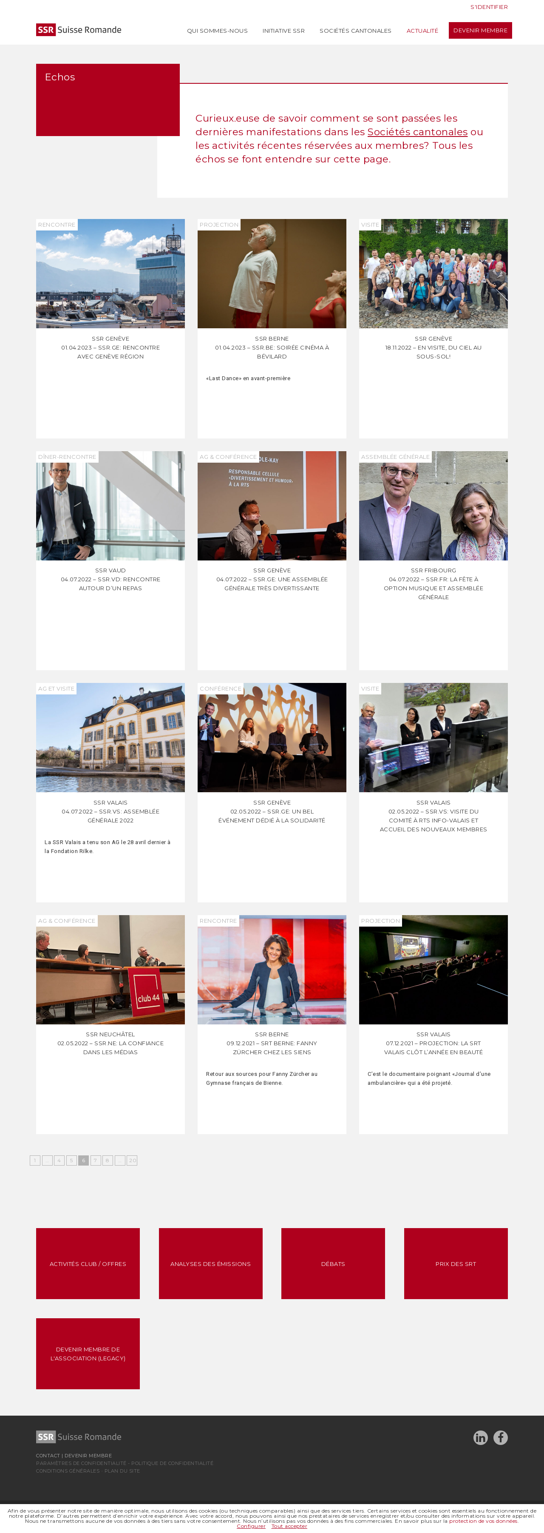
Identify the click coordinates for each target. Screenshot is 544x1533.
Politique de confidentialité (172, 1463)
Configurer (251, 1526)
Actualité (423, 30)
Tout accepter (290, 1526)
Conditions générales (67, 1471)
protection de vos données (483, 1521)
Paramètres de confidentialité (81, 1463)
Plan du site (122, 1471)
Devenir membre (480, 30)
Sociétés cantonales (356, 30)
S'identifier (489, 6)
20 (132, 1160)
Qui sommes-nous (217, 30)
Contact (48, 1456)
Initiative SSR (284, 30)
